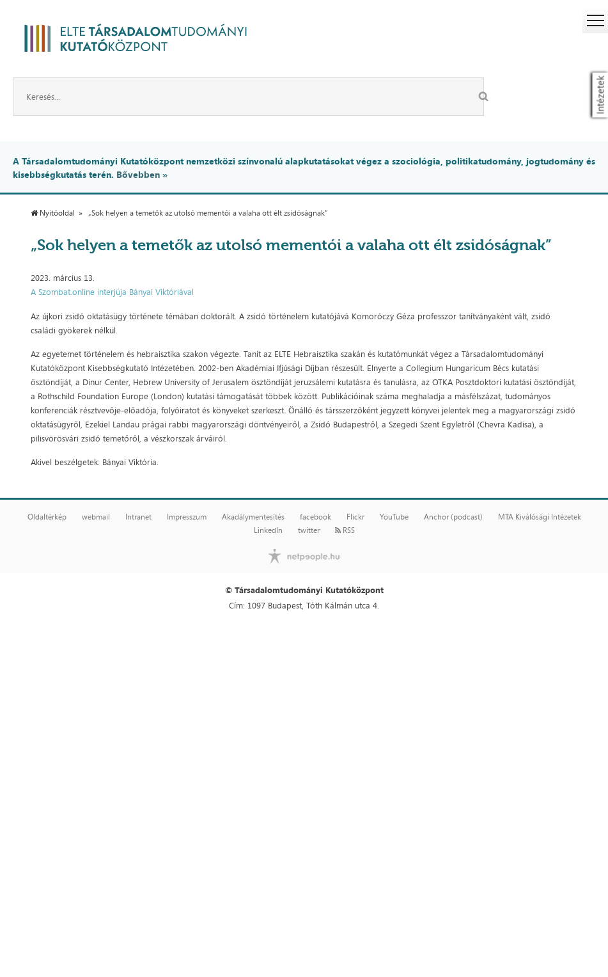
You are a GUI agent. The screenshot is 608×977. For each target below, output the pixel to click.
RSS (345, 530)
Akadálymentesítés (253, 517)
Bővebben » (142, 174)
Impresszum (187, 517)
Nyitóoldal (53, 213)
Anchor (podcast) (453, 517)
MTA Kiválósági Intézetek (539, 517)
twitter (309, 530)
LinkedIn (268, 530)
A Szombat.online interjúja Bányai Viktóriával (112, 292)
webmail (96, 517)
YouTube (394, 517)
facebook (315, 517)
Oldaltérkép (46, 517)
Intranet (138, 517)
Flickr (355, 517)
